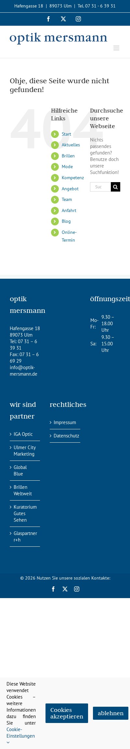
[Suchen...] (100, 187)
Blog (66, 221)
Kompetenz (73, 178)
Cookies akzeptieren (66, 713)
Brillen (68, 156)
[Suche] (115, 187)
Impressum (65, 422)
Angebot (70, 189)
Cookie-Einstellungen (20, 735)
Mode (67, 166)
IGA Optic (23, 434)
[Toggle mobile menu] (116, 48)
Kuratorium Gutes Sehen (25, 513)
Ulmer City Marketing (24, 450)
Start (66, 134)
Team (67, 199)
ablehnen (111, 713)
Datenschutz (65, 436)
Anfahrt (69, 210)
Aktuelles (71, 145)
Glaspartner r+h (25, 536)
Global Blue (20, 470)
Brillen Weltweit (23, 490)
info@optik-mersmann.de (23, 370)
